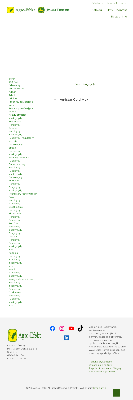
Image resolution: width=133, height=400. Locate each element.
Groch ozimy (16, 206)
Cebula (13, 236)
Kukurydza (15, 121)
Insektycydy (15, 118)
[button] (85, 100)
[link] (53, 10)
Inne (11, 249)
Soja (11, 197)
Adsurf (12, 91)
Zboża (12, 147)
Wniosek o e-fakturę (100, 365)
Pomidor (14, 223)
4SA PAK (13, 82)
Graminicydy (16, 144)
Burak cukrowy (17, 164)
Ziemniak (14, 180)
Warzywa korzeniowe (21, 279)
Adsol (12, 95)
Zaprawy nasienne (19, 157)
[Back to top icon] (116, 393)
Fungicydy (14, 160)
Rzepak (13, 128)
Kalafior (13, 269)
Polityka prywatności (100, 361)
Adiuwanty (14, 85)
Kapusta (13, 252)
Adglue (13, 98)
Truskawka (15, 292)
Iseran (12, 78)
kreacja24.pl (100, 388)
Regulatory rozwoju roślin (23, 193)
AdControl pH (16, 88)
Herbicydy (14, 124)
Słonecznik (15, 213)
